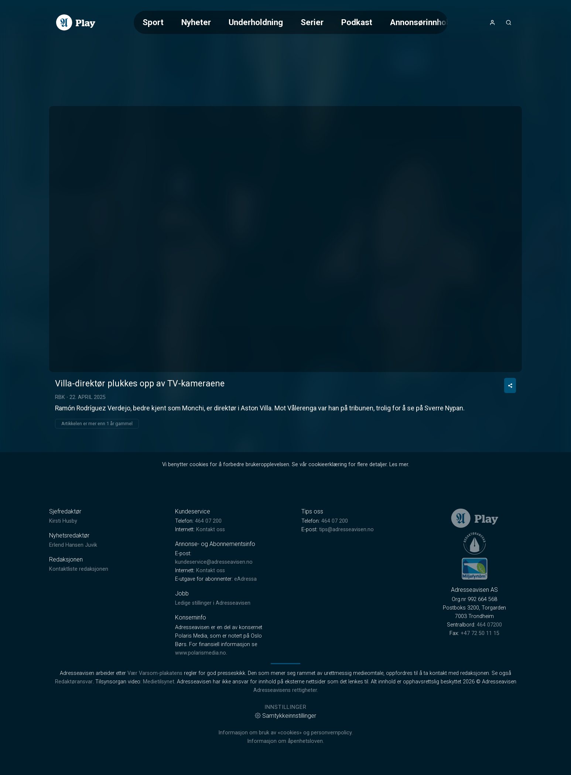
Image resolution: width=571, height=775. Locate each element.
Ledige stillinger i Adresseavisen (212, 603)
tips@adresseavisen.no (346, 529)
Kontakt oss (210, 529)
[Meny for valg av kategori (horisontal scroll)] (291, 22)
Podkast (356, 22)
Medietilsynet (158, 682)
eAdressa (245, 579)
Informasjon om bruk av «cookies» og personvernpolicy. (285, 733)
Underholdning (256, 22)
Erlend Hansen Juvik (73, 545)
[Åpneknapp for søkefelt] (508, 22)
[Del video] (510, 385)
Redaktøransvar (74, 682)
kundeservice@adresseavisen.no (214, 562)
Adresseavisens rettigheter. (285, 690)
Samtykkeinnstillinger (285, 715)
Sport (153, 22)
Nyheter (196, 22)
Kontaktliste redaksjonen (78, 569)
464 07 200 (208, 521)
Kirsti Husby (63, 521)
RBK (60, 397)
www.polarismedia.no (200, 653)
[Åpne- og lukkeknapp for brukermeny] (492, 22)
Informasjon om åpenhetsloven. (285, 741)
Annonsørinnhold (421, 22)
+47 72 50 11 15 (480, 633)
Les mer (398, 464)
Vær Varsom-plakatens (154, 673)
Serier (312, 22)
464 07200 (489, 625)
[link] (75, 22)
